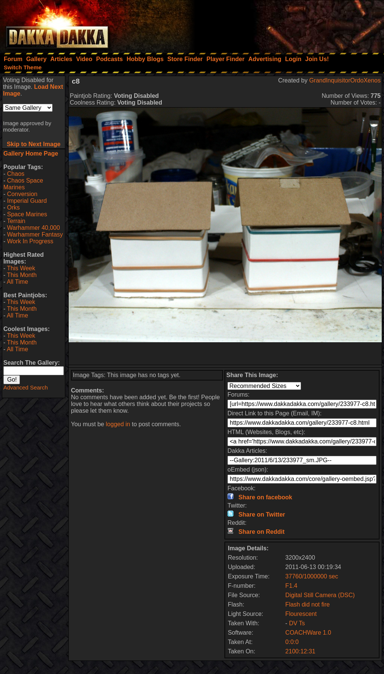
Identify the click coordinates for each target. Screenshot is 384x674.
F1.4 (291, 586)
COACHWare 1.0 (308, 632)
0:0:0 (292, 642)
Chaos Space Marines (23, 183)
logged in (118, 424)
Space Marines (27, 214)
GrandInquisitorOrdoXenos (345, 80)
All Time (17, 282)
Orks (13, 207)
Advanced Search (25, 387)
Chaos (15, 174)
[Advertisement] (283, 24)
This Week (21, 268)
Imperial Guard (27, 201)
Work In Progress (30, 241)
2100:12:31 (300, 651)
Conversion (22, 194)
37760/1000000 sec (311, 576)
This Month (21, 275)
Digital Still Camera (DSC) (320, 595)
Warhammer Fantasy (35, 234)
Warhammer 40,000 (33, 228)
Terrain (16, 221)
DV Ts (297, 623)
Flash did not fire (307, 604)
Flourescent (301, 614)
